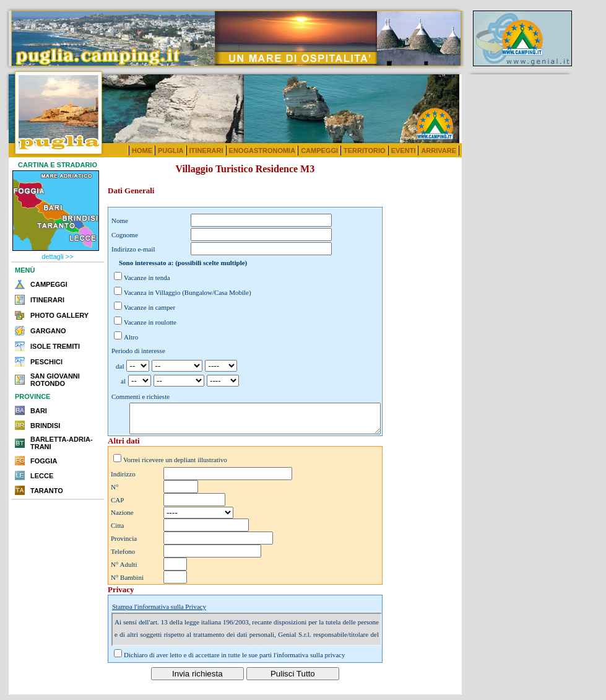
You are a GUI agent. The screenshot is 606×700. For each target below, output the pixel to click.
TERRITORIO (365, 150)
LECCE (41, 475)
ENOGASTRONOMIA (262, 150)
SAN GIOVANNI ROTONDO (55, 379)
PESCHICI (46, 361)
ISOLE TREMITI (55, 346)
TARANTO (46, 490)
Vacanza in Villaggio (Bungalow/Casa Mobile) (187, 292)
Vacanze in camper (149, 307)
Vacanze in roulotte (150, 322)
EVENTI (403, 150)
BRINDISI (45, 425)
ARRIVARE (438, 150)
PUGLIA (171, 150)
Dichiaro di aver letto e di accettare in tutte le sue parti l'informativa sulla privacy (234, 660)
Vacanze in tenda (147, 277)
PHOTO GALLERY (59, 315)
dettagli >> (57, 256)
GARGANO (48, 331)
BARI (38, 410)
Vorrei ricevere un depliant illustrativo (175, 465)
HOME (142, 150)
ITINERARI (206, 150)
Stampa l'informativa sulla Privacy (159, 612)
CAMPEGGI (319, 150)
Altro (131, 337)
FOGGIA (43, 461)
